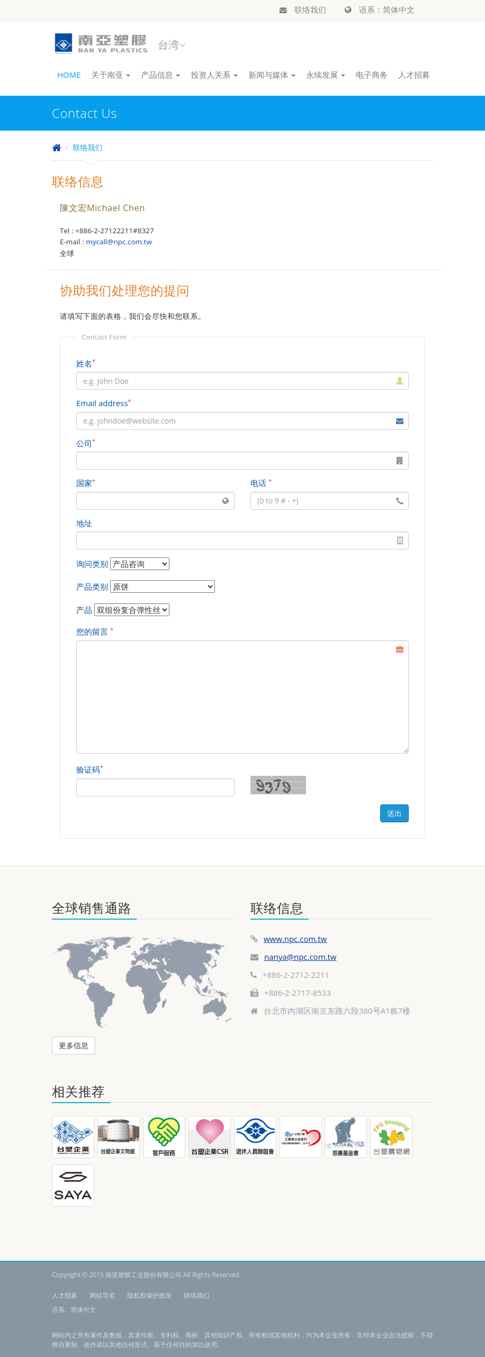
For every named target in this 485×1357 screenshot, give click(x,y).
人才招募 (414, 74)
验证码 (89, 769)
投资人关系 (214, 74)
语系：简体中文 (380, 9)
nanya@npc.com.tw (300, 956)
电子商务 (372, 74)
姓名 (85, 363)
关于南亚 (111, 74)
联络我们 (303, 9)
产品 (84, 609)
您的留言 (94, 631)
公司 (85, 443)
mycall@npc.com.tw (119, 241)
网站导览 (102, 1295)
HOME (69, 74)
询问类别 (92, 563)
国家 (85, 483)
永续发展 (325, 74)
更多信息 (73, 1045)
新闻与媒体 (271, 74)
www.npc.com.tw (295, 938)
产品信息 (160, 74)
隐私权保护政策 (149, 1295)
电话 (261, 483)
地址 (84, 523)
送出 (394, 813)
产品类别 (92, 586)
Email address (103, 403)
